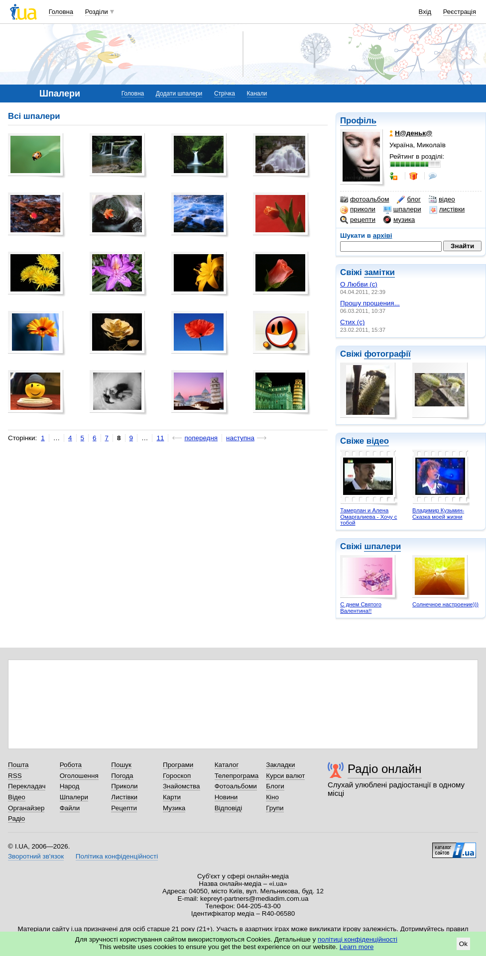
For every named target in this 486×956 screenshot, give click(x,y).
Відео (16, 797)
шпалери (402, 209)
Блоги (275, 786)
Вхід (425, 11)
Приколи (124, 786)
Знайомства (181, 786)
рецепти (357, 220)
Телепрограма (237, 775)
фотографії (387, 354)
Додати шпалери (179, 93)
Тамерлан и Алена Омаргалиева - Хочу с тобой (368, 516)
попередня (201, 438)
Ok (463, 944)
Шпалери (74, 797)
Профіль (358, 120)
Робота (71, 764)
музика (399, 220)
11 (160, 438)
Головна (61, 11)
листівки (447, 209)
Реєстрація (459, 11)
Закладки (280, 764)
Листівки (124, 797)
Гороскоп (177, 775)
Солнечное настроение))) (445, 604)
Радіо (16, 818)
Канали (257, 93)
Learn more (357, 947)
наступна (240, 438)
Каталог (227, 764)
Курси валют (285, 775)
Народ (70, 786)
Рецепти (124, 808)
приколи (357, 209)
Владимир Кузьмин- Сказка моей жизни (438, 513)
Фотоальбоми (236, 786)
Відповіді (229, 808)
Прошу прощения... (370, 303)
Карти (172, 797)
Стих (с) (352, 322)
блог (408, 199)
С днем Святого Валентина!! (360, 607)
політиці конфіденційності (357, 939)
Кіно (272, 797)
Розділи (96, 11)
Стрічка (224, 93)
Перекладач (26, 786)
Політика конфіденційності (117, 856)
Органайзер (26, 808)
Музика (174, 808)
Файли (70, 808)
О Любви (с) (358, 284)
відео (442, 199)
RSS (15, 775)
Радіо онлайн (385, 768)
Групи (274, 808)
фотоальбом (364, 199)
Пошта (18, 764)
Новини (226, 797)
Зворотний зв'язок (36, 856)
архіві (382, 235)
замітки (379, 272)
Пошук (121, 764)
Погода (122, 775)
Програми (178, 764)
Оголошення (79, 775)
